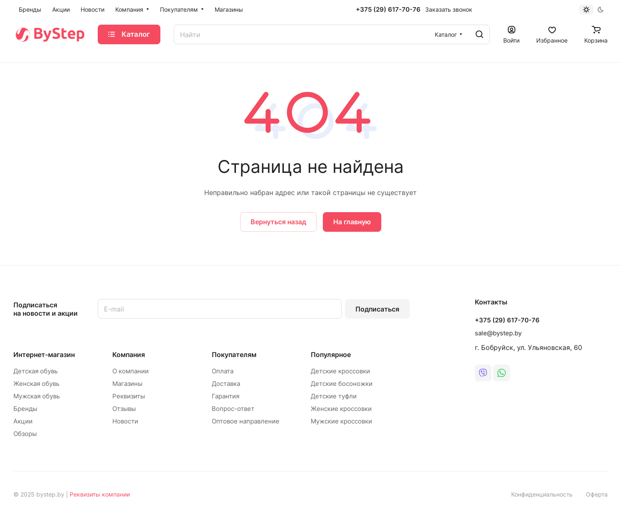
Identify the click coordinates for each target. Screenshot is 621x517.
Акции (23, 421)
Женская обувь (36, 384)
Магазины (127, 384)
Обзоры (25, 434)
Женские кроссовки (341, 409)
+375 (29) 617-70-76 (388, 9)
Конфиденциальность (542, 494)
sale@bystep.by (498, 333)
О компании (130, 371)
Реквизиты (128, 396)
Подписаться (377, 309)
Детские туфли (334, 396)
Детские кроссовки (340, 371)
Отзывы (124, 409)
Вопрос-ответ (233, 409)
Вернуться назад (278, 222)
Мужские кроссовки (341, 421)
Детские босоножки (342, 384)
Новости (125, 421)
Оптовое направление (245, 421)
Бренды (25, 409)
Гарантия (225, 396)
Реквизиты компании (100, 494)
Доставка (226, 384)
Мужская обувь (36, 396)
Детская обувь (35, 371)
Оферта (597, 494)
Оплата (222, 371)
